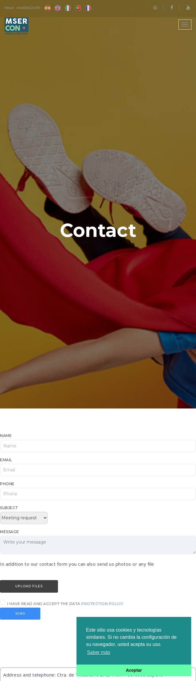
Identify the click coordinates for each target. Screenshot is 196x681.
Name (6, 435)
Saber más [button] (98, 652)
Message (9, 531)
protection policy (102, 603)
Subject (9, 508)
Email (6, 460)
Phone (7, 484)
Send (20, 613)
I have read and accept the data (65, 603)
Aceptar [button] (134, 670)
